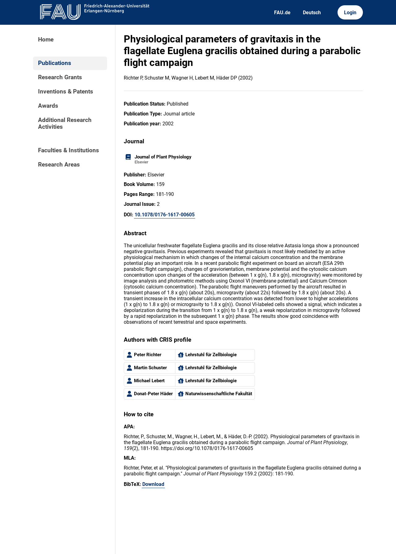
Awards (48, 105)
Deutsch (312, 12)
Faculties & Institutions (68, 150)
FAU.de (282, 12)
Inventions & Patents (65, 91)
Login (350, 12)
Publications (54, 63)
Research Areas (59, 164)
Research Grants (60, 77)
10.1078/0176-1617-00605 (165, 215)
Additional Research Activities (65, 123)
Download (153, 484)
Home (46, 39)
